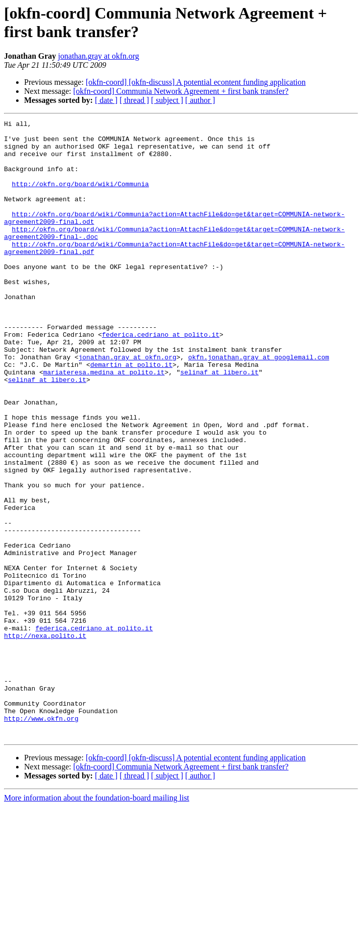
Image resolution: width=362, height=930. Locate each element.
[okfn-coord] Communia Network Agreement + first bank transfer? (181, 91)
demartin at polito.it (131, 414)
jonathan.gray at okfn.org (98, 56)
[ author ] (200, 100)
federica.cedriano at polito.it (160, 377)
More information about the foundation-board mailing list (96, 921)
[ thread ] (134, 100)
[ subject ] (167, 100)
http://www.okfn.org (41, 838)
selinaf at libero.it (219, 423)
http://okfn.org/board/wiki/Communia (80, 197)
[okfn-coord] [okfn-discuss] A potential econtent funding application (196, 82)
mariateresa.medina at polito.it (104, 423)
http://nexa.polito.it (45, 739)
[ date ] (106, 100)
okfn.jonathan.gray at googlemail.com (258, 405)
